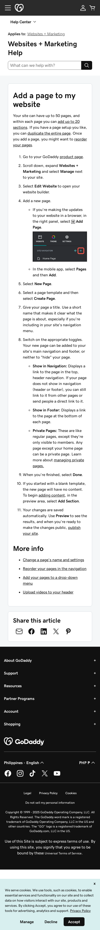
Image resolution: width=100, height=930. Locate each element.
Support (11, 673)
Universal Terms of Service (63, 853)
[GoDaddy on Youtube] (57, 776)
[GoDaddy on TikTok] (32, 776)
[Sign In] (83, 7)
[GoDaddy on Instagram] (20, 776)
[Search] (86, 65)
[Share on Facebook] (31, 631)
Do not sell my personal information (50, 802)
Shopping (12, 724)
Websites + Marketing (46, 34)
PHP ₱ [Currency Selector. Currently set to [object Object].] (87, 763)
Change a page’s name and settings (53, 560)
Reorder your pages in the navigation (54, 568)
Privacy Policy (48, 793)
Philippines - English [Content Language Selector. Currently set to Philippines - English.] (24, 763)
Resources (13, 686)
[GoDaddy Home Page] (24, 741)
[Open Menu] (6, 8)
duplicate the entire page (49, 133)
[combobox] (44, 65)
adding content (52, 495)
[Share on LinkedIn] (44, 631)
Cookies (71, 793)
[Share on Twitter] (56, 631)
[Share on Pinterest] (68, 631)
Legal (27, 793)
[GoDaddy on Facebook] (8, 776)
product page (71, 157)
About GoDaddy (18, 660)
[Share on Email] (19, 631)
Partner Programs (19, 698)
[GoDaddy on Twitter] (45, 776)
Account (11, 711)
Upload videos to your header (48, 592)
